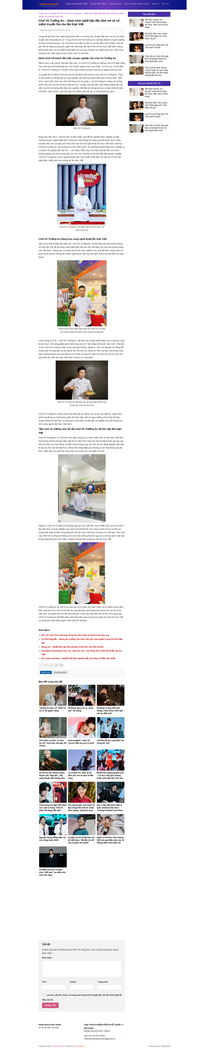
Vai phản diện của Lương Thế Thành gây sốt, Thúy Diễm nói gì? (156, 36)
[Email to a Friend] (51, 665)
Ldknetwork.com (58, 1046)
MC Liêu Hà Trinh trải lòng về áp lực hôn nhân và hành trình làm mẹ (75, 635)
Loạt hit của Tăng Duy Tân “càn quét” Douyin (156, 46)
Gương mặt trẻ (56, 13)
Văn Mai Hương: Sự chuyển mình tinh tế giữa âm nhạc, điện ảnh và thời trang (156, 23)
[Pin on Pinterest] (56, 665)
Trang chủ (43, 13)
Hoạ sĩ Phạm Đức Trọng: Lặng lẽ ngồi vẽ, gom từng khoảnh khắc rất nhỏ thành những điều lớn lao (156, 71)
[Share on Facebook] (41, 665)
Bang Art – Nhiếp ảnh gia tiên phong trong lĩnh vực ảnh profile (73, 647)
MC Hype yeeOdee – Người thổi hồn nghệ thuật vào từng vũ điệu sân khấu (78, 658)
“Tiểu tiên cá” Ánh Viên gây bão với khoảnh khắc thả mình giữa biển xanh (156, 58)
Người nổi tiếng (98, 4)
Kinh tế (155, 4)
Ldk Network (79, 1046)
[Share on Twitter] (46, 665)
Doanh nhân (115, 4)
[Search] (169, 10)
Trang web (103, 982)
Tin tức (165, 4)
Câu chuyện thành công (137, 4)
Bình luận (47, 958)
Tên (44, 982)
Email (73, 982)
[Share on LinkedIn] (61, 665)
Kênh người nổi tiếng (77, 4)
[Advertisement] (82, 910)
